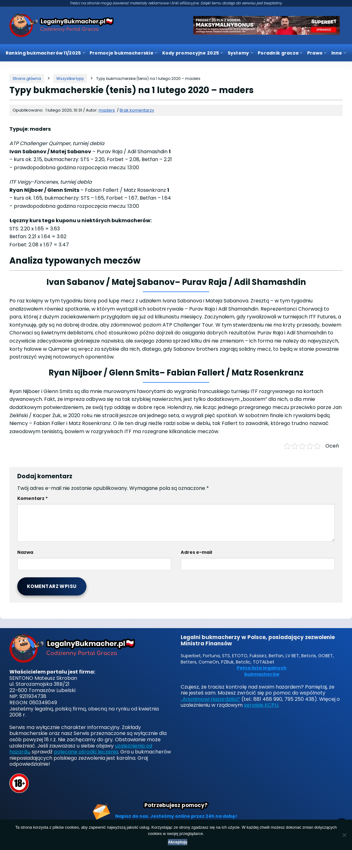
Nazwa (25, 552)
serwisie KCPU (261, 705)
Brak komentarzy (137, 110)
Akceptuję (177, 842)
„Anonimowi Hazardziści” (210, 699)
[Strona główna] (26, 78)
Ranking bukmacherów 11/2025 (45, 53)
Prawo (317, 53)
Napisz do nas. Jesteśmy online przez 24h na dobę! (176, 816)
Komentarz (32, 498)
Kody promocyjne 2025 (192, 53)
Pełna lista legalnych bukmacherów (262, 671)
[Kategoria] (70, 78)
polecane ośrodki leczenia (86, 751)
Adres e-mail (196, 552)
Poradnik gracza (280, 53)
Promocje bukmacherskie (124, 53)
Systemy (240, 53)
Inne (339, 53)
